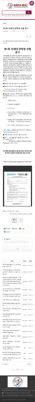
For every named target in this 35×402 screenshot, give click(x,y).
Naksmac (25, 265)
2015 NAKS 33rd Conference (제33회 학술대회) (11, 331)
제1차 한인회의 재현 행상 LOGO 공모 (12, 309)
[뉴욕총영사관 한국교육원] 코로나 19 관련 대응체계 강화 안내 (12, 295)
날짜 (30, 261)
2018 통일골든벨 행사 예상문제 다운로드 (12, 315)
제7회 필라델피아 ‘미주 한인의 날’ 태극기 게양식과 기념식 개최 (11, 272)
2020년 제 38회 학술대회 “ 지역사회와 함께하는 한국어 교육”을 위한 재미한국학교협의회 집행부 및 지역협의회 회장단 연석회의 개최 (12, 281)
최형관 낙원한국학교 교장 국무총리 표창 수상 (12, 359)
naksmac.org (16, 95)
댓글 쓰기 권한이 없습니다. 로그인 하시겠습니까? (16, 242)
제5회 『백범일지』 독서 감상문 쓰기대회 (11, 342)
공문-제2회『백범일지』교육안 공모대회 (12, 337)
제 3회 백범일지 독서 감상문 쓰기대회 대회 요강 (12, 348)
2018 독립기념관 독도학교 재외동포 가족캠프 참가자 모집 (12, 320)
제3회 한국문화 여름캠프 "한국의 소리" (12, 326)
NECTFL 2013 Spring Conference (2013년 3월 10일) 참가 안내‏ (12, 353)
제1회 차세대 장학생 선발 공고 (15, 28)
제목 (12, 261)
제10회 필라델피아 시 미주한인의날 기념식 (12, 265)
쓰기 (29, 364)
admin (25, 347)
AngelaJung (24, 326)
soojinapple (24, 272)
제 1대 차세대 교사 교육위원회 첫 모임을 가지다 (11, 289)
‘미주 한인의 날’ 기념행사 (10, 300)
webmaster (5, 31)
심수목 (25, 315)
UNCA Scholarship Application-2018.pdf (17, 161)
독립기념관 (25, 320)
